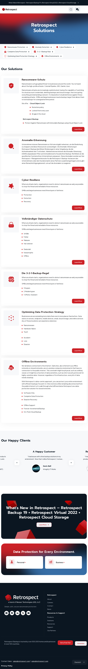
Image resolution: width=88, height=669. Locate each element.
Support (50, 627)
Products (50, 617)
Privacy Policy (6, 666)
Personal (18, 562)
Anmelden (80, 643)
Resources (51, 624)
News (49, 609)
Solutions (50, 620)
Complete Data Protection (17, 51)
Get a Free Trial (65, 643)
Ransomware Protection (16, 47)
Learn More (78, 129)
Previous (16, 462)
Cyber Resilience (65, 47)
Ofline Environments (51, 56)
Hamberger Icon (84, 9)
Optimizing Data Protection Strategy (20, 56)
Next (71, 462)
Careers (50, 602)
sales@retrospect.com (21, 661)
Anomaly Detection (42, 47)
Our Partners (51, 630)
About (49, 599)
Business (57, 562)
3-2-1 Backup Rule (43, 51)
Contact (50, 606)
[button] (77, 9)
